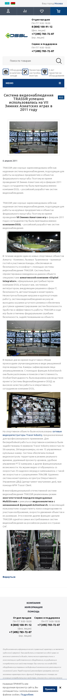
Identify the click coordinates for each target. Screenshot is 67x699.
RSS (61, 97)
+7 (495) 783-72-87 (43, 33)
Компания (33, 603)
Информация (34, 607)
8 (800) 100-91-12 (42, 26)
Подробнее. (27, 695)
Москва (58, 3)
